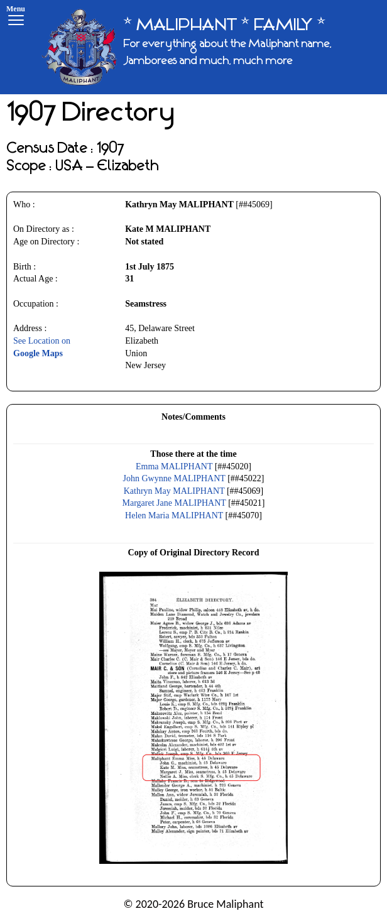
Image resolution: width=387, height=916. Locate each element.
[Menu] (15, 17)
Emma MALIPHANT (174, 466)
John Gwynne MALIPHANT (174, 478)
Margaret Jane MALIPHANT (174, 503)
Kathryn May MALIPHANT (174, 491)
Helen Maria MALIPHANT (174, 515)
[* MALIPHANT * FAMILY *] (209, 47)
